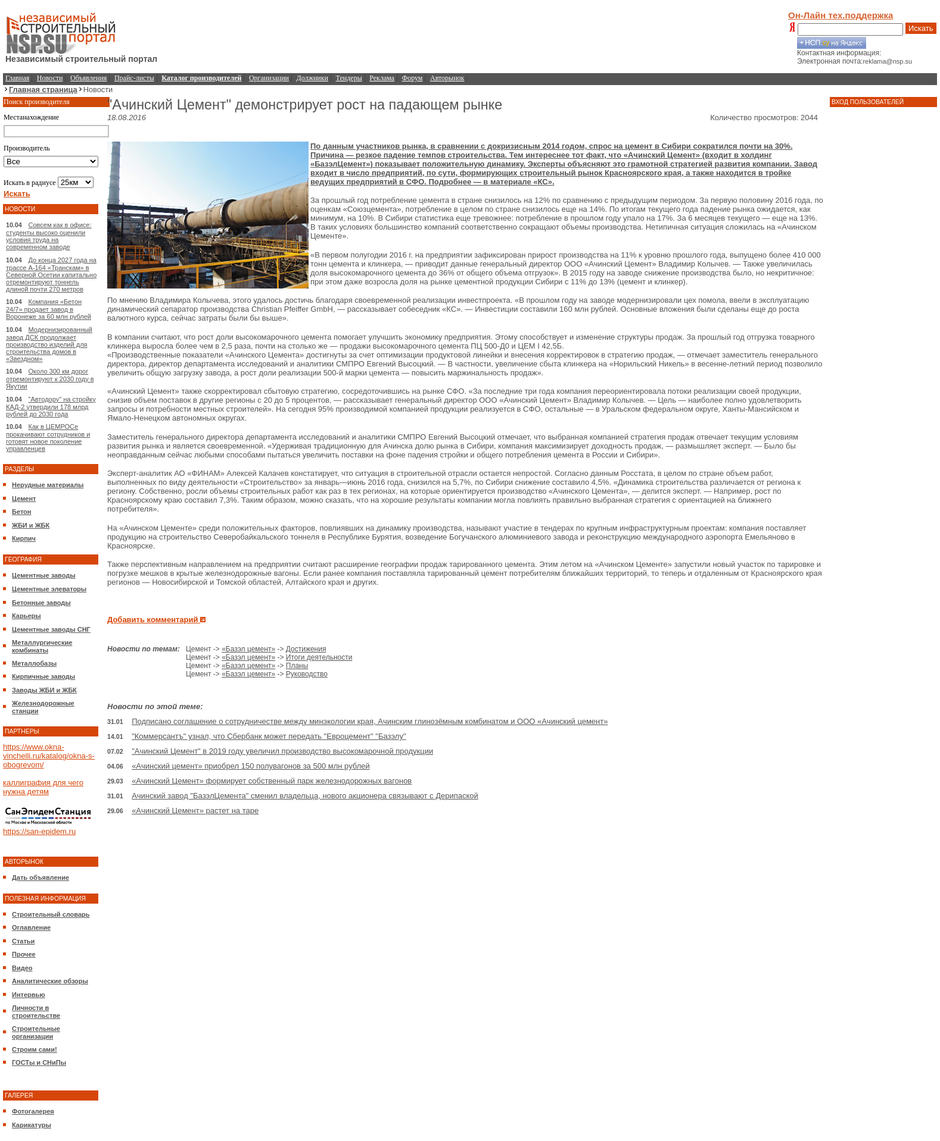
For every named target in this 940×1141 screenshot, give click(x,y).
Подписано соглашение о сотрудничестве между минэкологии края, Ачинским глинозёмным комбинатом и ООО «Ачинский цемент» (370, 721)
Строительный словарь (51, 914)
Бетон (21, 511)
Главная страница (43, 89)
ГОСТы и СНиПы (39, 1062)
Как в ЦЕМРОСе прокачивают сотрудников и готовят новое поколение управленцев (48, 437)
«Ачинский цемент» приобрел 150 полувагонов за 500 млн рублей (251, 765)
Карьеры (26, 615)
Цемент (24, 498)
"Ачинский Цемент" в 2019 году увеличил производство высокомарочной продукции (282, 751)
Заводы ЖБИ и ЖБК (44, 690)
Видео (22, 967)
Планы (297, 666)
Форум (412, 78)
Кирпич (24, 538)
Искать (920, 28)
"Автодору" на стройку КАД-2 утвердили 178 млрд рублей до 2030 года (51, 407)
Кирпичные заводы (43, 676)
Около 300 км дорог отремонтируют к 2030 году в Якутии (50, 379)
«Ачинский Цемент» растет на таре (195, 810)
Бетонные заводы (41, 602)
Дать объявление (40, 877)
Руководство (307, 674)
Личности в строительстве (36, 1011)
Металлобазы (34, 663)
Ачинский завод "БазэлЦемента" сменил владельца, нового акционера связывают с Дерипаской (305, 795)
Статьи (23, 941)
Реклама (381, 78)
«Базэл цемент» (248, 649)
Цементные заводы (44, 575)
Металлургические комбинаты (42, 646)
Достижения (306, 649)
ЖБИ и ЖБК (30, 525)
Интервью (28, 994)
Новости (50, 78)
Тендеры (349, 78)
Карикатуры (31, 1125)
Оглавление (31, 927)
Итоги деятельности (319, 657)
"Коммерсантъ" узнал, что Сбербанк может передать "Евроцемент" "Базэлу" (269, 736)
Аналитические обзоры (50, 981)
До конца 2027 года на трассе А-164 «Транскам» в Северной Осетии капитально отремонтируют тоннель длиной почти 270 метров (51, 274)
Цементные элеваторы (49, 589)
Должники (312, 78)
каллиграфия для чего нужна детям (43, 787)
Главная (17, 78)
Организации (269, 78)
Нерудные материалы (47, 484)
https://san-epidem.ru (39, 831)
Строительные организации (36, 1032)
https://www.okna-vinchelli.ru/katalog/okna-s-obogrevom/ (49, 755)
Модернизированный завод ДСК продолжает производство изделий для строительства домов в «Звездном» (49, 344)
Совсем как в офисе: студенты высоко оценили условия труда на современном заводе (48, 235)
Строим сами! (34, 1049)
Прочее (24, 954)
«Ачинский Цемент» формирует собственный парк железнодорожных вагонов (272, 780)
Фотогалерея (33, 1111)
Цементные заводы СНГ (51, 629)
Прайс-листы (134, 78)
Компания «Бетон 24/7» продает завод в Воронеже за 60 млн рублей (48, 309)
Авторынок (447, 78)
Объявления (88, 78)
